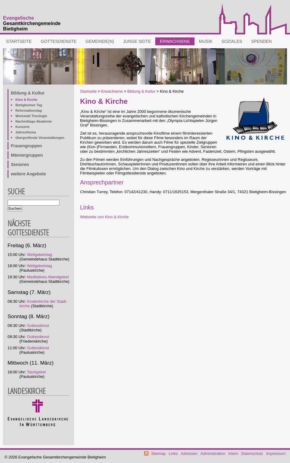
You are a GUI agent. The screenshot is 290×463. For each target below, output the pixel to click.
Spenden (261, 41)
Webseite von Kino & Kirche (104, 217)
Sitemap (158, 453)
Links (173, 453)
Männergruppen (27, 155)
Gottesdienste (58, 41)
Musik (205, 41)
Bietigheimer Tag (28, 105)
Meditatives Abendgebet (48, 277)
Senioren (20, 164)
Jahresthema (25, 132)
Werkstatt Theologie (31, 116)
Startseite (19, 41)
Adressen (189, 453)
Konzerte (22, 127)
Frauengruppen (26, 145)
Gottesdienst (38, 325)
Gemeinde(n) (99, 41)
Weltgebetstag (39, 254)
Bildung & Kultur (141, 91)
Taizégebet (36, 372)
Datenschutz (252, 453)
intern (233, 453)
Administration (213, 453)
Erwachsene (175, 41)
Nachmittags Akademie (33, 121)
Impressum (275, 453)
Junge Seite (137, 41)
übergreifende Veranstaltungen (39, 137)
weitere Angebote (28, 173)
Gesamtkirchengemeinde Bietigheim (31, 23)
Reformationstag (28, 110)
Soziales (231, 41)
